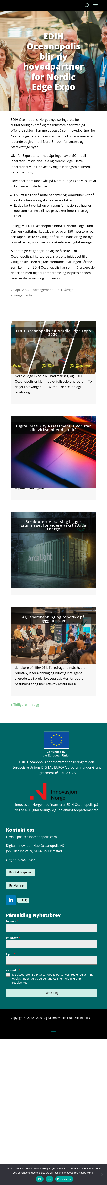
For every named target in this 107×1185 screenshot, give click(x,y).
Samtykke (13, 970)
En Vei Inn (16, 885)
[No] (102, 1174)
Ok (39, 1179)
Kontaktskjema (20, 872)
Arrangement (43, 290)
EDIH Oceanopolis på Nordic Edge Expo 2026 (53, 332)
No (49, 1179)
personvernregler (67, 974)
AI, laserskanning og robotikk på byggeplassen (53, 619)
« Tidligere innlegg (25, 704)
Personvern (64, 1179)
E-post (10, 954)
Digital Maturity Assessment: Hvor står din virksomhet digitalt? (53, 428)
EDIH (58, 290)
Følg (23, 900)
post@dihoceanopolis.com (37, 837)
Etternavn (13, 938)
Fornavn (12, 921)
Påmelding (52, 993)
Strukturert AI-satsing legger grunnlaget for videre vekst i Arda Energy (53, 525)
